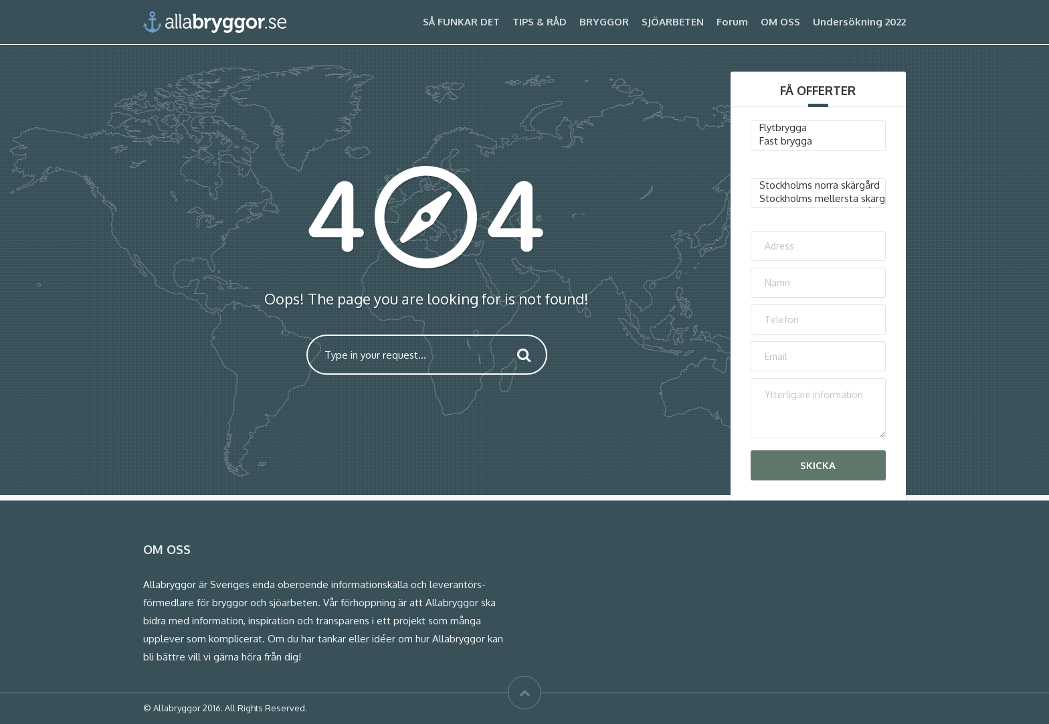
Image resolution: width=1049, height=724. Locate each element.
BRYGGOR (604, 21)
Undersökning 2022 (859, 21)
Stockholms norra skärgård (818, 185)
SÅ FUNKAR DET (461, 21)
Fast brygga (818, 141)
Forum (732, 21)
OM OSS (780, 21)
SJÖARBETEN (673, 21)
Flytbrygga (818, 127)
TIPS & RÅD (539, 21)
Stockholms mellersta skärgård (818, 198)
